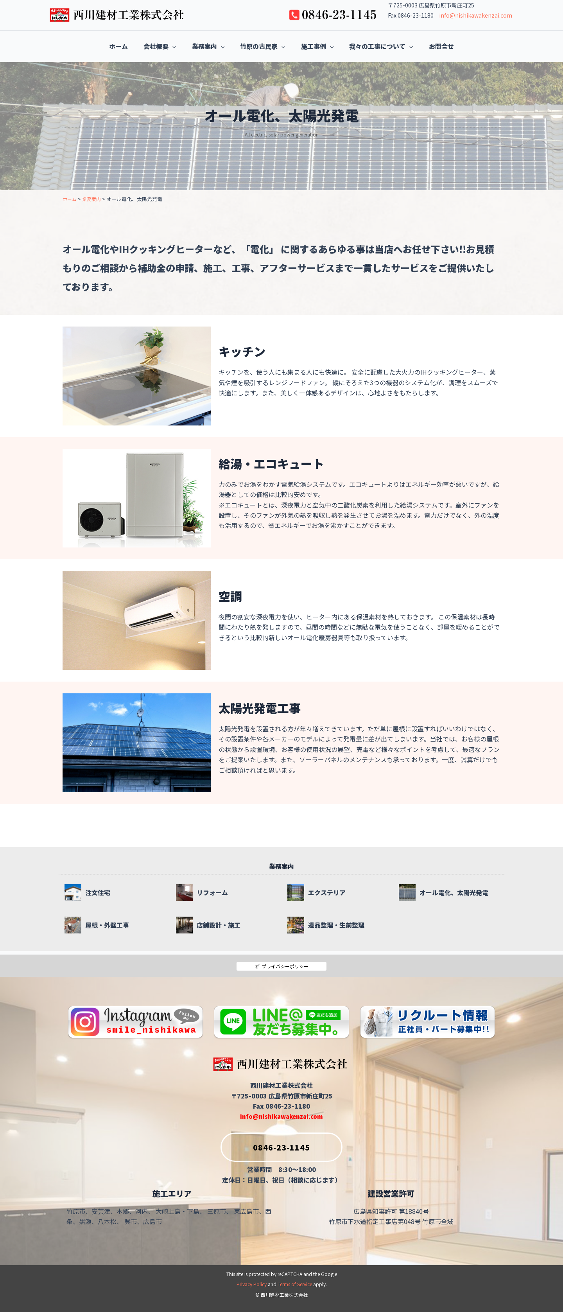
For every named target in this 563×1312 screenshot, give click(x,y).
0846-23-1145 (265, 1145)
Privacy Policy (252, 1284)
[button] (157, 46)
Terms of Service (295, 1284)
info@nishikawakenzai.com (475, 15)
